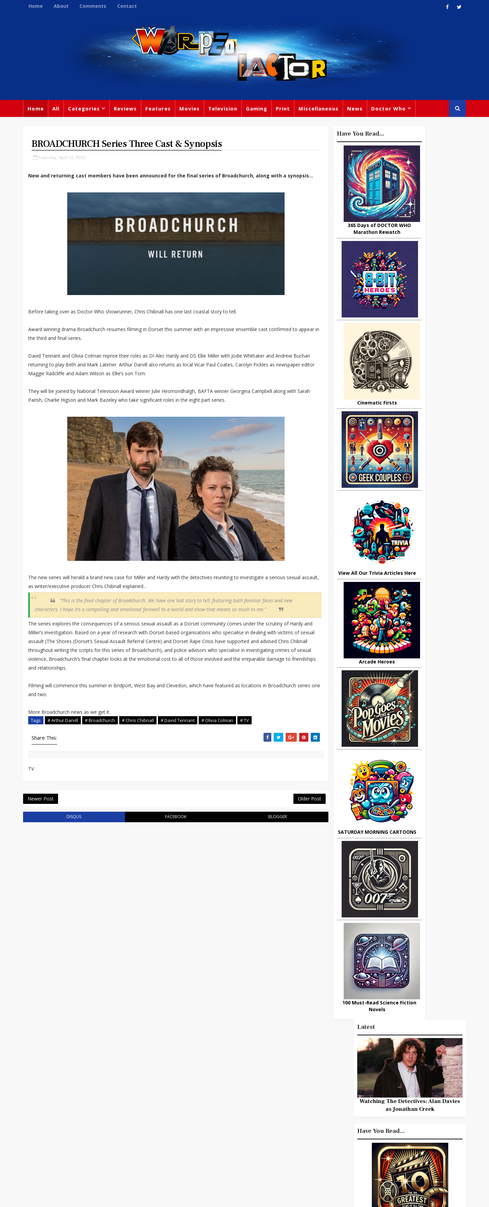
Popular (363, 618)
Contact (136, 6)
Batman (210, 1113)
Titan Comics (373, 1073)
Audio (394, 1128)
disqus (67, 921)
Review (184, 1085)
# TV (64, 819)
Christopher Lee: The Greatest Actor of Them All (413, 666)
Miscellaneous (328, 112)
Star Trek (209, 1099)
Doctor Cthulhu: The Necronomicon (406, 784)
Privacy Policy (144, 1196)
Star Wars (343, 1087)
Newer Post (50, 901)
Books (182, 1099)
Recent (400, 618)
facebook (137, 921)
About (70, 6)
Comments (102, 6)
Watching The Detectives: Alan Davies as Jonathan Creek (400, 217)
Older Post (224, 901)
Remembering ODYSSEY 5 (414, 753)
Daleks (388, 1114)
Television (232, 112)
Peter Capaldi (245, 1085)
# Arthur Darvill (72, 811)
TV (245, 1071)
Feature (184, 1071)
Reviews (134, 112)
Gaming (265, 112)
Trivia (341, 1073)
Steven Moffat (346, 1101)
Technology (321, 1142)
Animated (318, 1128)
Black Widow (240, 1141)
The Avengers (323, 1156)
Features (167, 112)
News (364, 112)
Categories (93, 112)
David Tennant (248, 1099)
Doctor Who (397, 112)
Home (45, 6)
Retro (379, 1101)
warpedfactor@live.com (67, 1129)
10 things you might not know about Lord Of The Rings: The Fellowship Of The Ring (395, 700)
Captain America (196, 1141)
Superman (357, 1142)
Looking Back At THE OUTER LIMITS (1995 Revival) (416, 868)
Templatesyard (106, 1196)
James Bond (321, 1114)
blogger (207, 921)
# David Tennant (187, 811)
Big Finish (339, 1059)
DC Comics (378, 1087)
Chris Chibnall (193, 1127)
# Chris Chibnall (147, 811)
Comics (210, 1085)
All (65, 112)
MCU (372, 1128)
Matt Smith (358, 1114)
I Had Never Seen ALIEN (411, 726)
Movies (198, 112)
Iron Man (391, 1142)
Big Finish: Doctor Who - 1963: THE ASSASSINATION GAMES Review (415, 899)
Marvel (314, 1087)
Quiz (270, 1141)
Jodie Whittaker (248, 1113)
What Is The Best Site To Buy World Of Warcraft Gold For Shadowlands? (416, 815)
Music (313, 1101)
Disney (184, 1113)
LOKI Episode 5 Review (409, 635)
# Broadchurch (109, 811)
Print (292, 112)
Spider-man (234, 1127)
